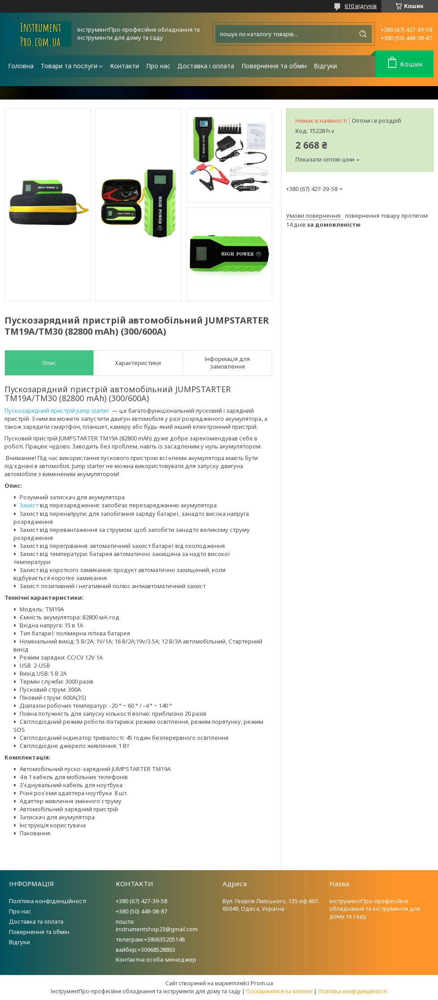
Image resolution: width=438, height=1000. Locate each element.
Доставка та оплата (36, 921)
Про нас (158, 66)
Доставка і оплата (205, 66)
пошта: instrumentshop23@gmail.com (157, 925)
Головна (21, 66)
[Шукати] (363, 34)
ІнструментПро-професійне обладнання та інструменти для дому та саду (374, 908)
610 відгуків (361, 6)
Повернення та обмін (274, 66)
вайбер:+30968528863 (145, 950)
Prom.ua (262, 983)
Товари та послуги (69, 66)
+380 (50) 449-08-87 (141, 911)
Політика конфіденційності (47, 901)
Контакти (124, 66)
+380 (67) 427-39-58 (141, 901)
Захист (29, 505)
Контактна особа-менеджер (156, 959)
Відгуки (325, 66)
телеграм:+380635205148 (150, 939)
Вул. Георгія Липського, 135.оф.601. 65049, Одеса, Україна (271, 905)
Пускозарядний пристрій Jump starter (56, 411)
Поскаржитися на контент (279, 991)
